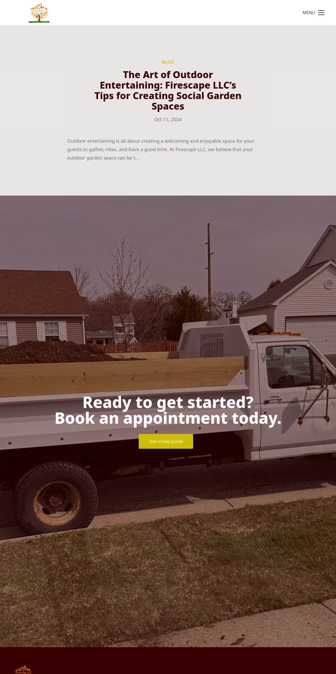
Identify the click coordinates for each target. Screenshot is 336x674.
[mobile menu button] (321, 12)
